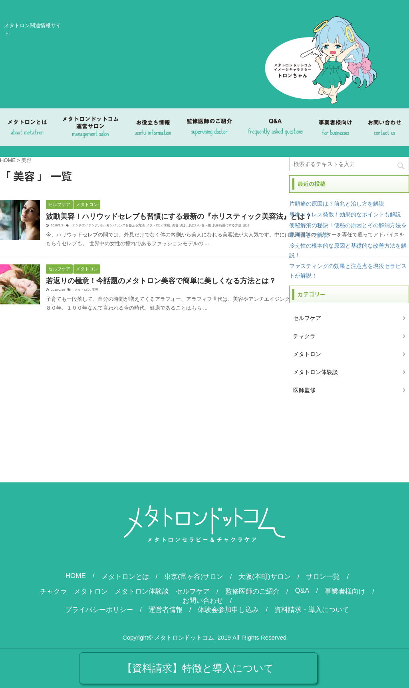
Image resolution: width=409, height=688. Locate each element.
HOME (76, 576)
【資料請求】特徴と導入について (198, 668)
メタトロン (154, 225)
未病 (167, 225)
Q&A (302, 590)
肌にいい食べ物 (200, 225)
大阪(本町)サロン (264, 576)
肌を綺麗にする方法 (226, 225)
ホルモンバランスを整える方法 (122, 225)
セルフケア (193, 591)
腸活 (246, 225)
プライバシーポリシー (99, 610)
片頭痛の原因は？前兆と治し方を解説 (336, 203)
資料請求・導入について (311, 610)
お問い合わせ (203, 600)
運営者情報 (166, 610)
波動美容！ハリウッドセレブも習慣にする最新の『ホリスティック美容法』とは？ (179, 216)
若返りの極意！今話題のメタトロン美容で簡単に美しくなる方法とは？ (161, 281)
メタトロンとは (125, 576)
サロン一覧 (323, 576)
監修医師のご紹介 (252, 591)
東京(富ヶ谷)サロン (193, 576)
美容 (175, 225)
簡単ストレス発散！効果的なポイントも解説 (345, 214)
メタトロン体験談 (142, 591)
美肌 (183, 225)
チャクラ (53, 591)
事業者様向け (345, 591)
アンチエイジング (85, 225)
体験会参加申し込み (228, 610)
